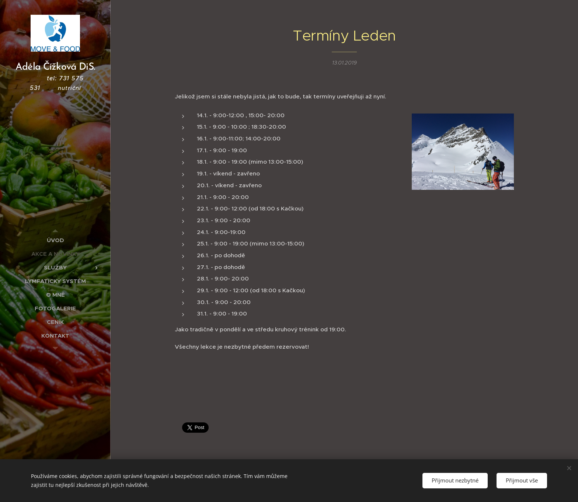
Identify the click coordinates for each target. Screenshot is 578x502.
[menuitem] (55, 240)
